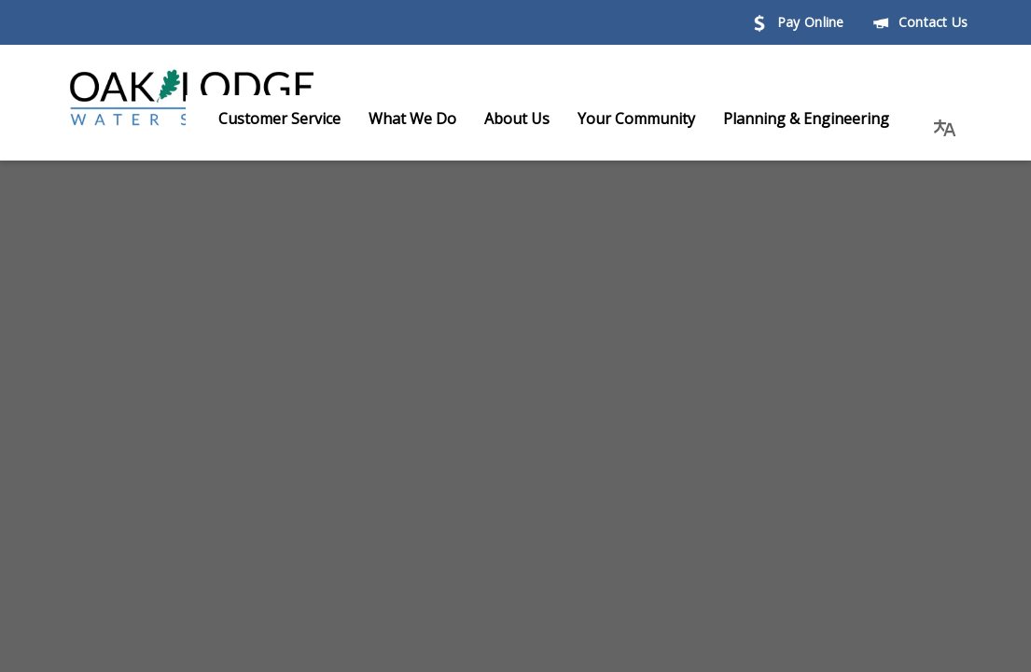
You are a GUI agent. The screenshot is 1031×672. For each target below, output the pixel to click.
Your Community (655, 118)
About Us (535, 118)
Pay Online (797, 22)
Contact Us (920, 22)
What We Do (431, 118)
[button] (945, 118)
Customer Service (298, 118)
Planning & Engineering (825, 118)
